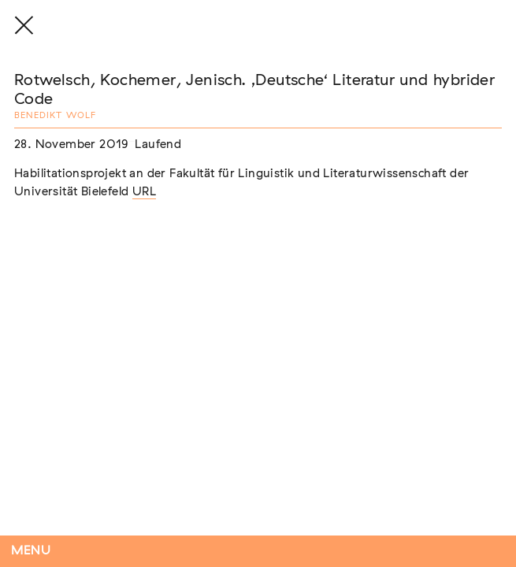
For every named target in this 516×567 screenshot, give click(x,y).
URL (144, 192)
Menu (31, 551)
